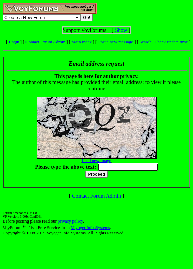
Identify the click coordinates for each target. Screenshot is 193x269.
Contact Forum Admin (45, 41)
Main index (81, 41)
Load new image (96, 160)
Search (145, 41)
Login (14, 41)
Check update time (171, 41)
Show (121, 30)
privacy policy (70, 221)
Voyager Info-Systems (90, 227)
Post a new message (115, 41)
